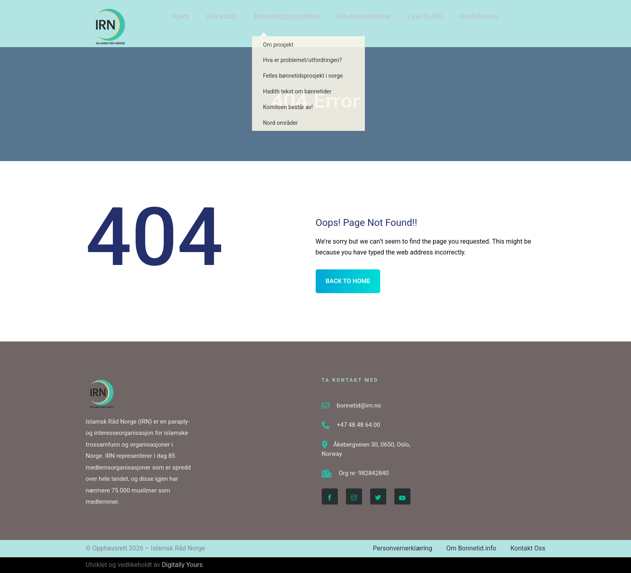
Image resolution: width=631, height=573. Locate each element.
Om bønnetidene (358, 19)
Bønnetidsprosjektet (282, 19)
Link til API (418, 19)
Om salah (218, 19)
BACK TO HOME (349, 281)
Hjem (178, 19)
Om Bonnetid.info (471, 548)
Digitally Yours (182, 565)
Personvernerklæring (402, 548)
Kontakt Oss (528, 548)
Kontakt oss (471, 19)
